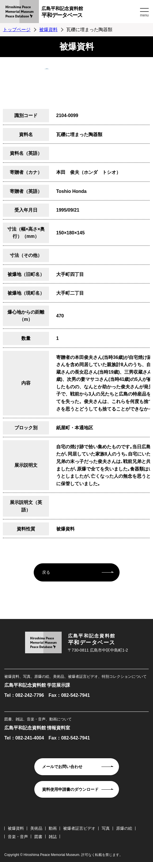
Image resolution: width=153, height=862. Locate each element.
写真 (106, 828)
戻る (46, 572)
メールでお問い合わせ (62, 766)
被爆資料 (48, 29)
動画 (53, 828)
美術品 (36, 828)
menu (144, 15)
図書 (38, 836)
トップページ (17, 29)
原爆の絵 (124, 828)
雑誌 (53, 836)
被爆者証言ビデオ (79, 828)
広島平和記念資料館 (90, 13)
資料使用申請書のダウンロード (70, 789)
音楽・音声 (18, 836)
